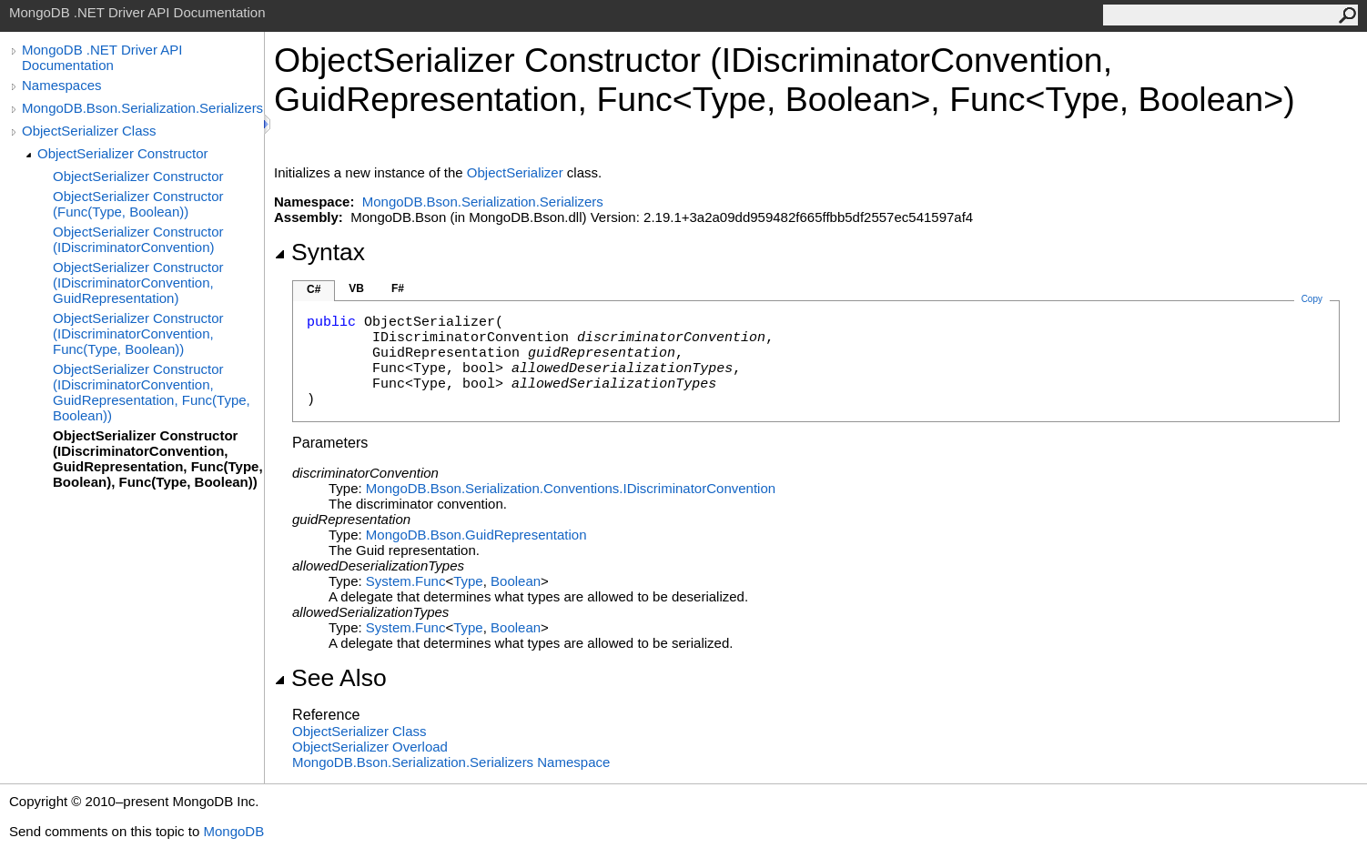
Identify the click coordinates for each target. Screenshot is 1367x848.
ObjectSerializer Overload (370, 746)
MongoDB (233, 831)
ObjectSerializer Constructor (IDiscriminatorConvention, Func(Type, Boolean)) (138, 333)
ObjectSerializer (515, 172)
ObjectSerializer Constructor (122, 153)
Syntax (319, 252)
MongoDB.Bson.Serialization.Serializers (142, 108)
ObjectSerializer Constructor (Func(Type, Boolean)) (138, 203)
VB (356, 288)
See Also (330, 678)
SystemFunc (406, 581)
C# (313, 289)
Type (468, 581)
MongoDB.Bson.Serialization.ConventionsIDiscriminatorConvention (570, 488)
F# (397, 288)
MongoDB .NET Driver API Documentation (102, 57)
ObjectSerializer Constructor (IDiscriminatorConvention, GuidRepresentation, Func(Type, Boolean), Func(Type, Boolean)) (158, 459)
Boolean (516, 581)
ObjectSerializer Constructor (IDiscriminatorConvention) (138, 239)
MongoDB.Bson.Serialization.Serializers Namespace (451, 762)
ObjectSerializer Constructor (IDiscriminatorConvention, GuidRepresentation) (138, 282)
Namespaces (62, 85)
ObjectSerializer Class (89, 130)
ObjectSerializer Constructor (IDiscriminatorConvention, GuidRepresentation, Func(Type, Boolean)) (151, 392)
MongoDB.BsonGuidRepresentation (476, 534)
